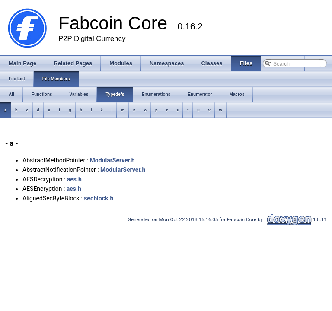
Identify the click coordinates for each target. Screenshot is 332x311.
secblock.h (98, 198)
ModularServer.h (112, 160)
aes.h (74, 179)
